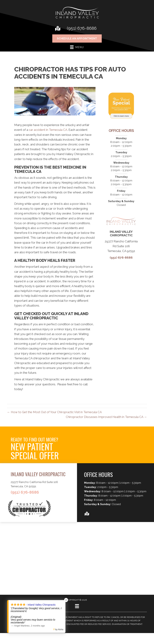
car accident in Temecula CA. (48, 130)
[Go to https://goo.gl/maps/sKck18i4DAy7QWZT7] (57, 29)
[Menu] (77, 606)
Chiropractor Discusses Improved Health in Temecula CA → (106, 417)
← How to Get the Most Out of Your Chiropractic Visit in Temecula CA (54, 412)
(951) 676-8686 (82, 28)
